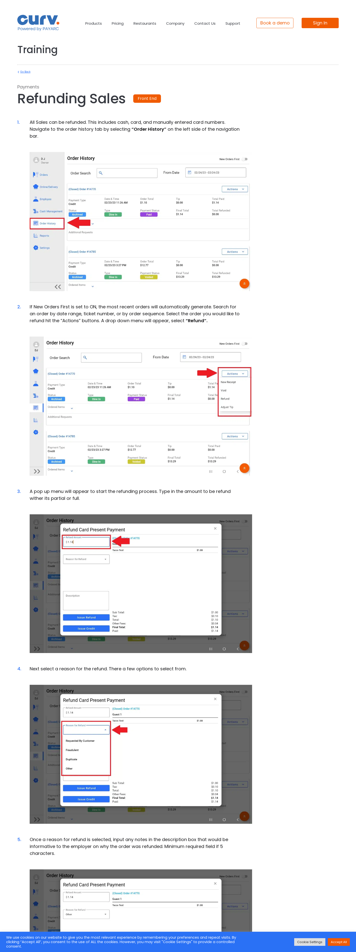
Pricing (118, 23)
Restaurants (145, 23)
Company (175, 23)
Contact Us (205, 23)
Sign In (320, 23)
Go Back (25, 72)
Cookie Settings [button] (309, 942)
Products (93, 23)
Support (232, 23)
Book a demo (275, 23)
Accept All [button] (339, 942)
